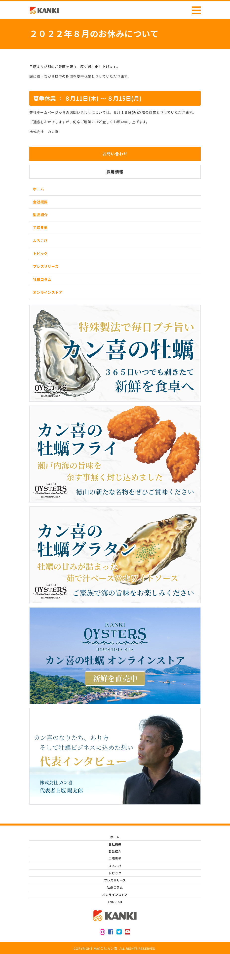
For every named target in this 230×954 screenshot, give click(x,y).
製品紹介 (40, 214)
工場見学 (40, 227)
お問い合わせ (115, 154)
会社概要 (40, 201)
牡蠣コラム (42, 279)
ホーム (38, 188)
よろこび (40, 240)
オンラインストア (47, 292)
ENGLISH (115, 902)
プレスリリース (46, 266)
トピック (40, 253)
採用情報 (115, 172)
